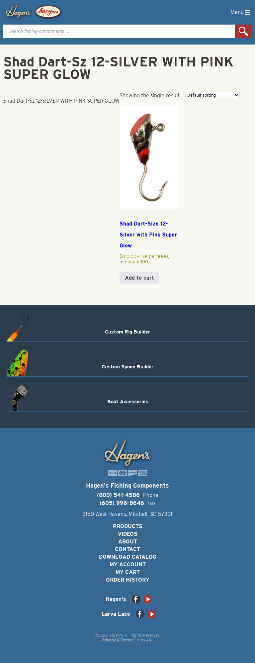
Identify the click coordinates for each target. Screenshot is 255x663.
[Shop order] (212, 95)
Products (127, 526)
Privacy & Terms (117, 639)
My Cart (128, 572)
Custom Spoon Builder (127, 367)
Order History (127, 580)
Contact (127, 549)
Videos (127, 534)
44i (149, 639)
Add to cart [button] (139, 278)
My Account (128, 564)
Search (243, 31)
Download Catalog (127, 557)
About (127, 541)
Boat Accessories (127, 402)
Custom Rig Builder (127, 332)
